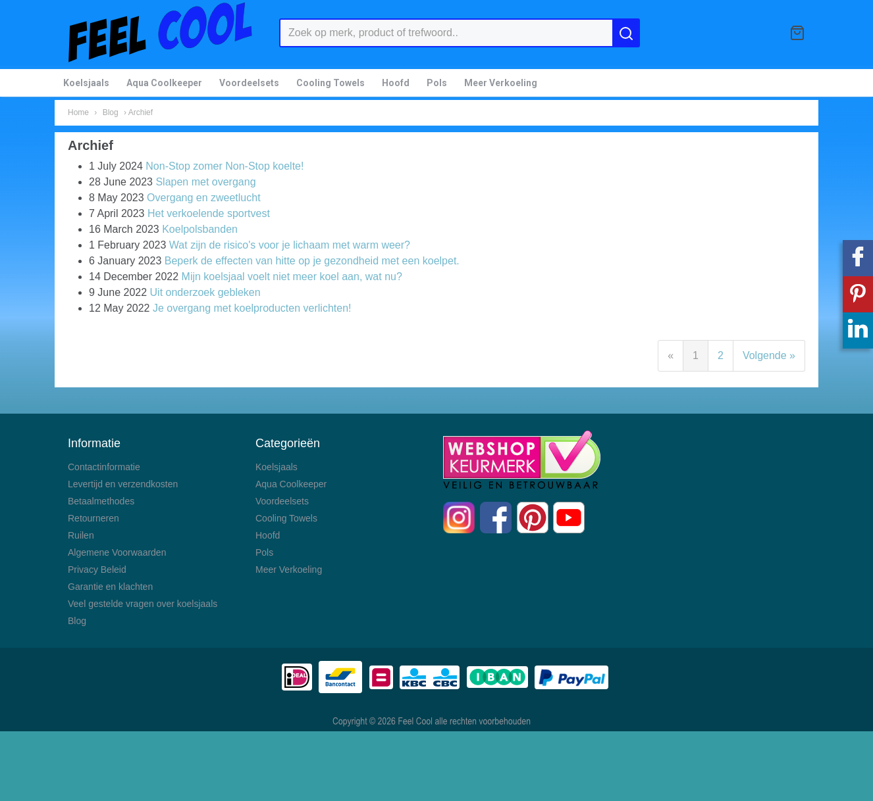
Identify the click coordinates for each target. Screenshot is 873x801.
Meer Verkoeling (500, 83)
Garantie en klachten (110, 586)
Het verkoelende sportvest (208, 213)
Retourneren (93, 518)
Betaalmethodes (101, 501)
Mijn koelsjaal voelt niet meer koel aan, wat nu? (292, 276)
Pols (437, 83)
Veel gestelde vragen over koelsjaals (142, 603)
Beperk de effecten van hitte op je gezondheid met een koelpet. (312, 260)
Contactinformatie (104, 467)
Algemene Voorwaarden (117, 552)
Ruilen (81, 535)
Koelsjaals (86, 83)
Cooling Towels (330, 83)
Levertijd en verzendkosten (123, 484)
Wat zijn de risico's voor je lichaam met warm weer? (289, 245)
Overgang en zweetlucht (204, 197)
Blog (111, 112)
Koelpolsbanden (200, 229)
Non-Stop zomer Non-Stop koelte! (225, 166)
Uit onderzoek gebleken (205, 292)
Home (78, 112)
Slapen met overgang (205, 181)
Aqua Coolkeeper (164, 83)
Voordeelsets (249, 83)
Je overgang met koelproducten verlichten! (252, 308)
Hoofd (396, 83)
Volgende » (769, 355)
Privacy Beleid (97, 569)
